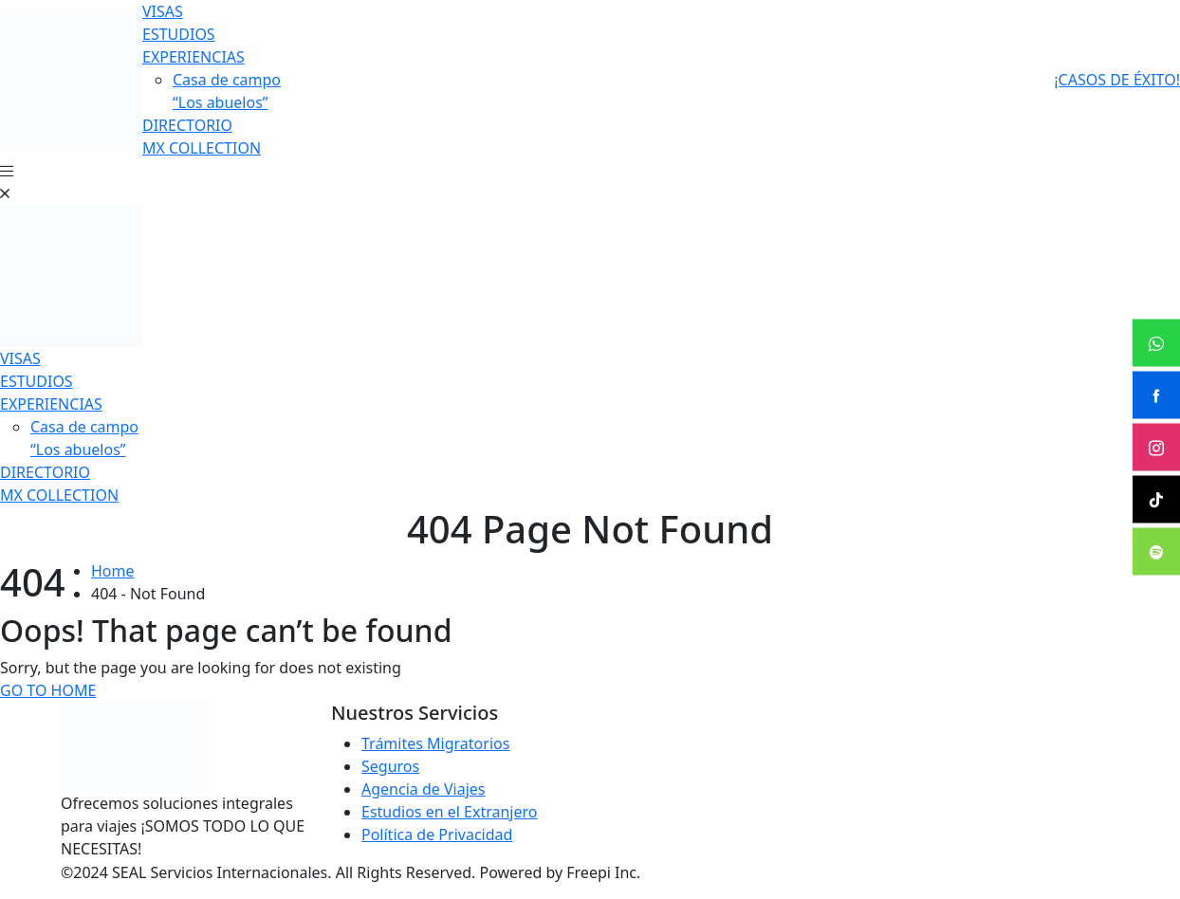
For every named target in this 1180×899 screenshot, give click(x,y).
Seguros (390, 766)
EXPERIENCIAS (193, 56)
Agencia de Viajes (423, 789)
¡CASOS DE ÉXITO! (1117, 79)
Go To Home (48, 690)
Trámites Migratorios (435, 743)
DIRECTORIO (187, 125)
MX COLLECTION (201, 148)
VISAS (162, 11)
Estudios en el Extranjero (449, 811)
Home (113, 570)
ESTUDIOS (178, 34)
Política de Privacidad (436, 834)
